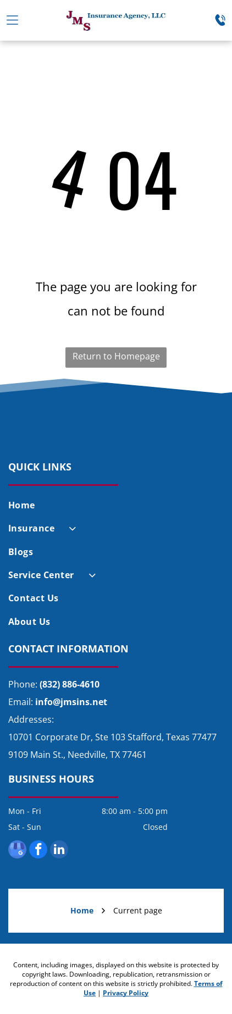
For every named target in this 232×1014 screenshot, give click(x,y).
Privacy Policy (125, 993)
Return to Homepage (116, 356)
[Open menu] (12, 20)
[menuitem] (116, 505)
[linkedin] (59, 850)
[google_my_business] (17, 850)
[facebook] (38, 850)
